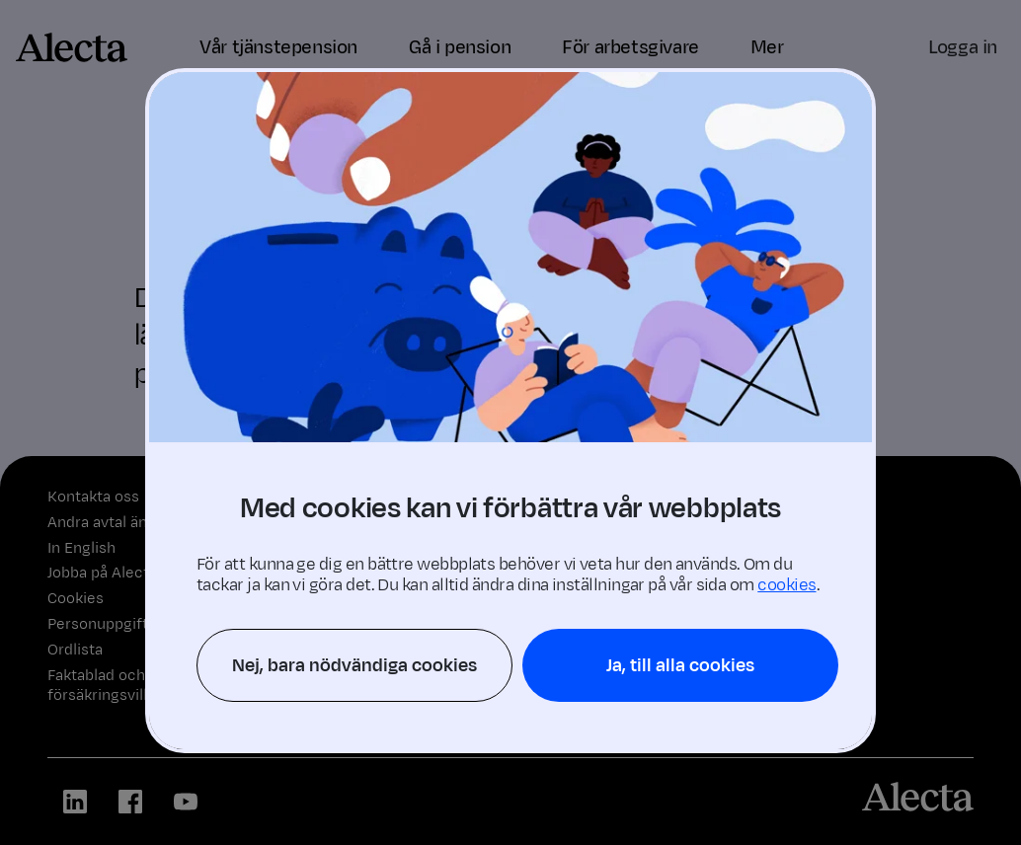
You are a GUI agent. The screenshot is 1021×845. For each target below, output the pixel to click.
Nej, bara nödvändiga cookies (354, 665)
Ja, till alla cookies (680, 665)
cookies (786, 585)
